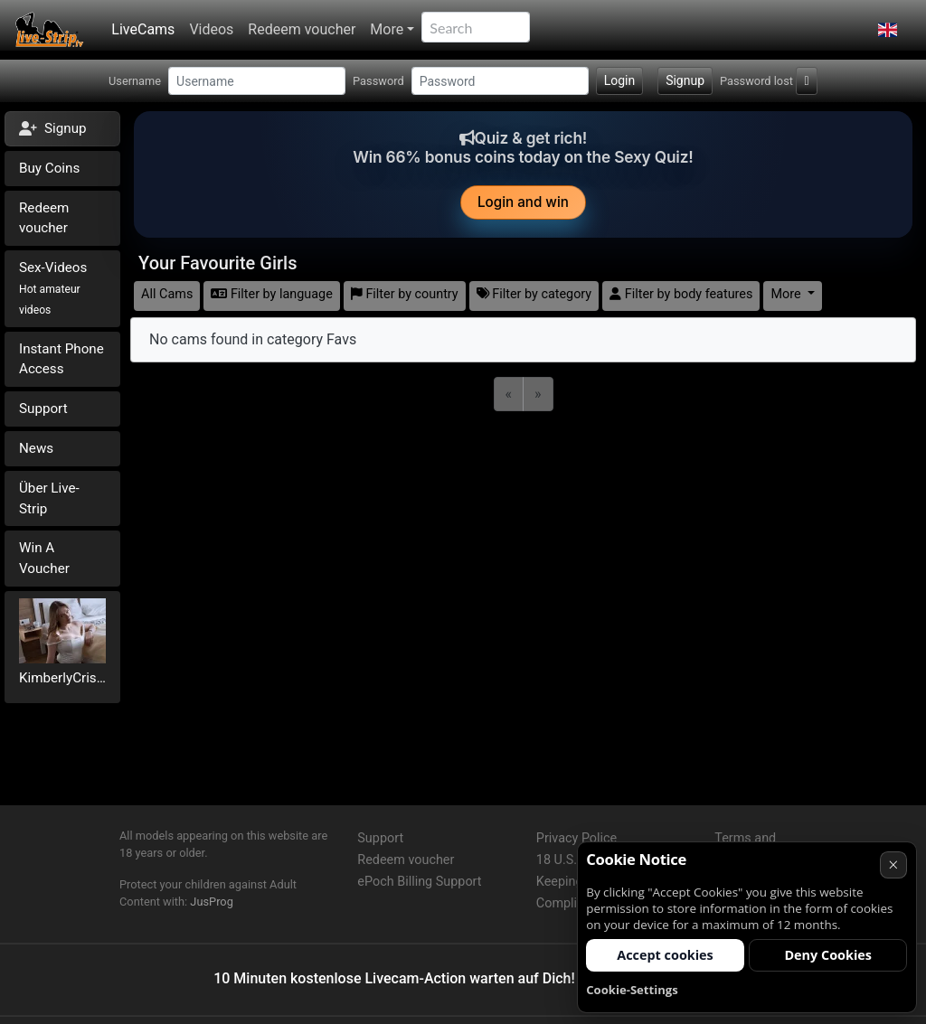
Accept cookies (665, 954)
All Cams (167, 294)
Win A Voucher (44, 558)
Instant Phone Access (61, 359)
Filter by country (404, 294)
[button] (887, 30)
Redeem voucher (301, 29)
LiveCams (143, 29)
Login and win (523, 202)
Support (43, 408)
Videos (211, 29)
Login (620, 80)
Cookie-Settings (632, 990)
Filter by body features (680, 294)
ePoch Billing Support (419, 881)
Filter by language (272, 294)
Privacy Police (576, 838)
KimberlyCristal (62, 678)
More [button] (787, 294)
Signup (685, 80)
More (386, 29)
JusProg (211, 901)
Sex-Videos (53, 287)
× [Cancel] (893, 864)
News (36, 448)
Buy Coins (49, 168)
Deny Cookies (828, 954)
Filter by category (534, 294)
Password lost (756, 81)
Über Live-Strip (49, 498)
